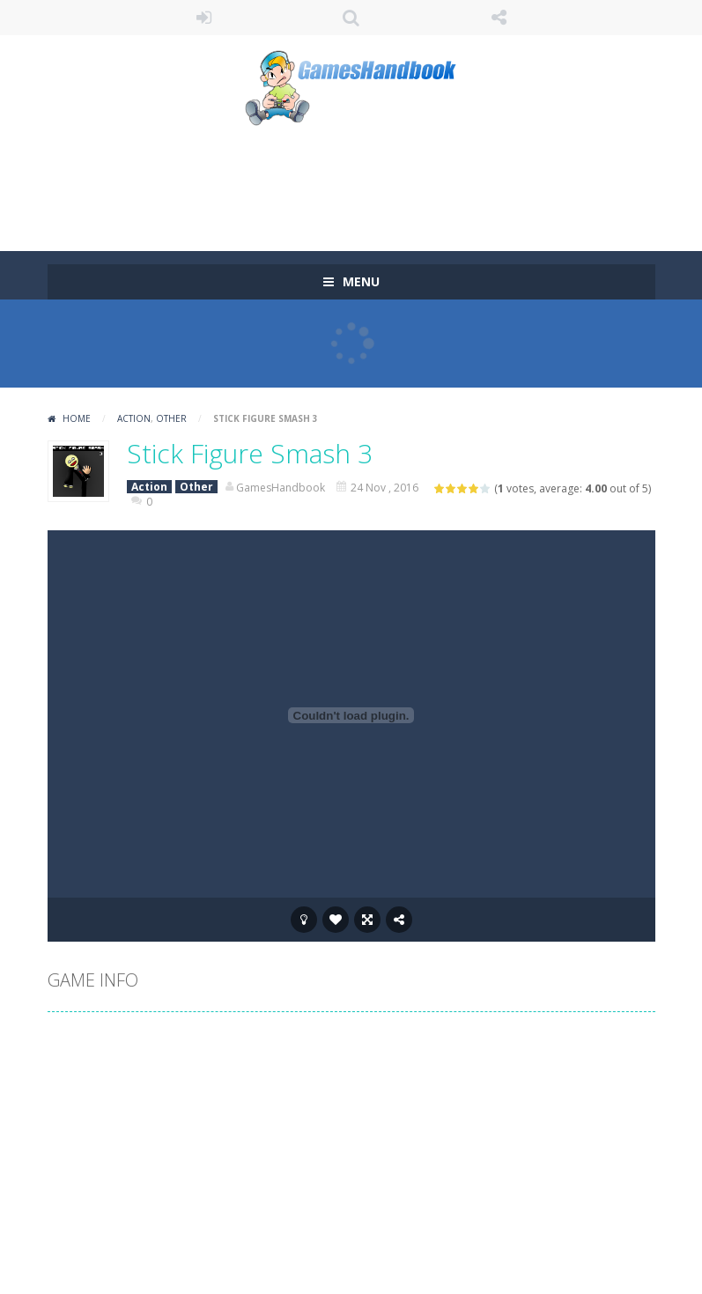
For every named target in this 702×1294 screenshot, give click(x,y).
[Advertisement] (368, 180)
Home (76, 418)
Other (171, 418)
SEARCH (351, 17)
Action (134, 418)
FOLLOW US (498, 17)
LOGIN (203, 17)
